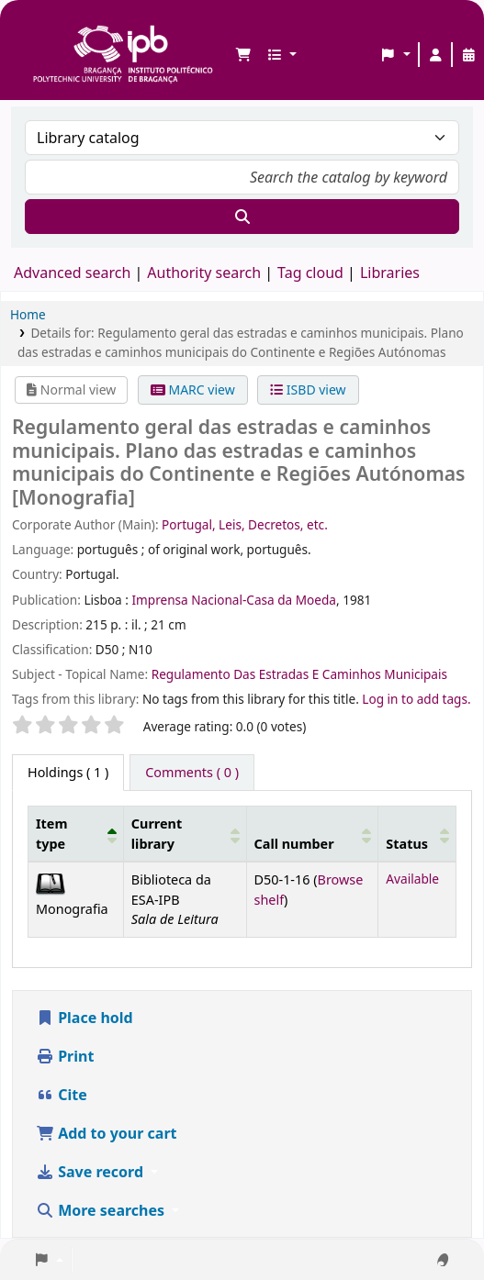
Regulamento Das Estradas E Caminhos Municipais (299, 674)
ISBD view (307, 389)
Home (28, 314)
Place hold (84, 1017)
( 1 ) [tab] (68, 772)
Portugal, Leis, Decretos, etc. (245, 524)
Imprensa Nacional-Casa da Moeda (233, 599)
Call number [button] (294, 843)
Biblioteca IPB (37, 28)
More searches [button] (102, 1210)
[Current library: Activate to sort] (184, 833)
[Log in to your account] (435, 55)
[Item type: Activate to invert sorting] (76, 833)
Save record (91, 1172)
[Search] (242, 216)
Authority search (204, 272)
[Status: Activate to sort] (417, 833)
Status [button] (407, 843)
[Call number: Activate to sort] (312, 833)
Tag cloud (310, 272)
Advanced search (72, 272)
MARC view (193, 389)
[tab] (191, 772)
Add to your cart (106, 1133)
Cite (61, 1095)
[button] (243, 55)
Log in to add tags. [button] (416, 698)
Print (65, 1056)
